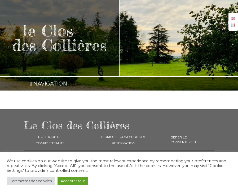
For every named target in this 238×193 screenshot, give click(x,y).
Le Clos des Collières (76, 125)
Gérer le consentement (184, 139)
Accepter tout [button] (73, 181)
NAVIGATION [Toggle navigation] (48, 83)
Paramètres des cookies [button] (31, 181)
